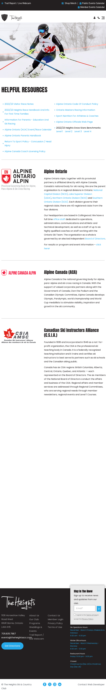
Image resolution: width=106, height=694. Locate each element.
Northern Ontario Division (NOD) (69, 198)
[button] (103, 18)
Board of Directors (95, 238)
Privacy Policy (87, 619)
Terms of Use (91, 615)
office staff (59, 219)
